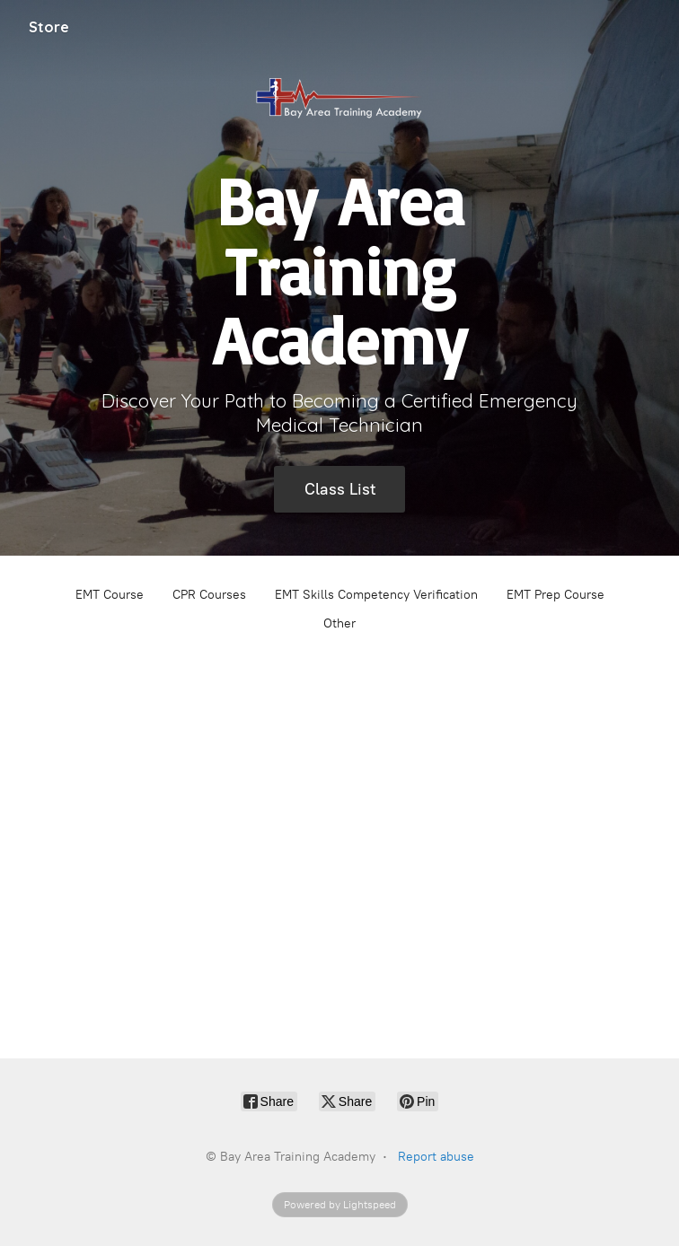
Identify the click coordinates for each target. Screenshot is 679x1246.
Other (339, 623)
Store (49, 27)
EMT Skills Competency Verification (376, 594)
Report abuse (436, 1156)
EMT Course (109, 594)
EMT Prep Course (555, 594)
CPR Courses (209, 594)
